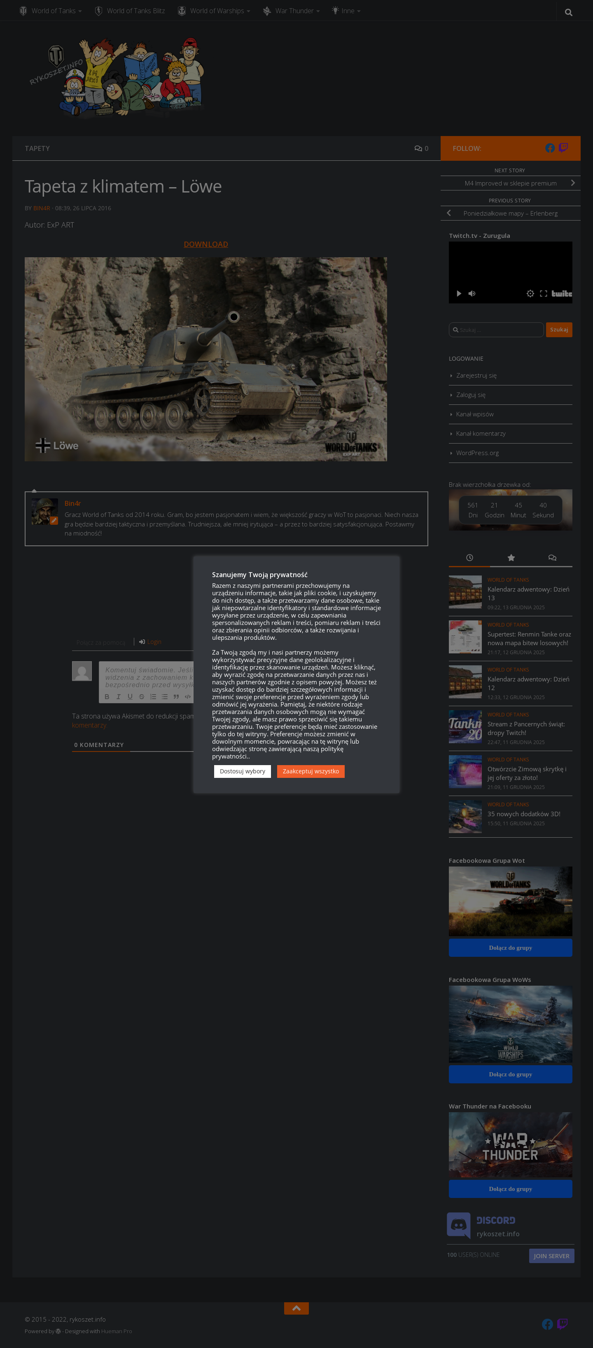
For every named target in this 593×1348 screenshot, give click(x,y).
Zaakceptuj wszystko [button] (311, 771)
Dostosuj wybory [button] (242, 771)
